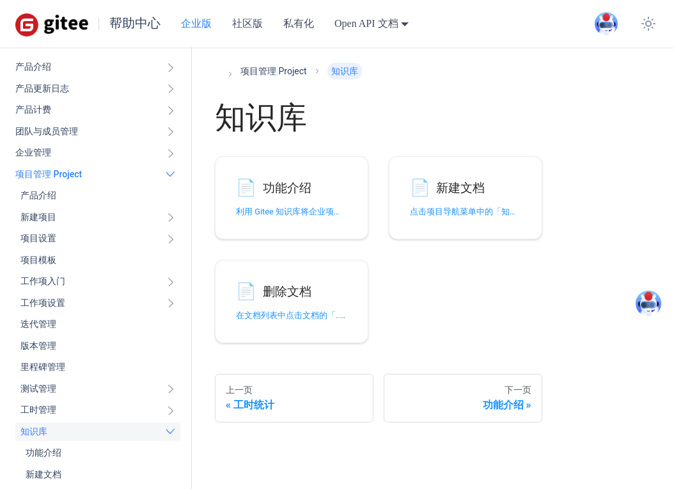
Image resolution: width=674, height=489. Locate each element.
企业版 (196, 23)
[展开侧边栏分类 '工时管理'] (170, 410)
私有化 (298, 23)
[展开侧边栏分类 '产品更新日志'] (170, 89)
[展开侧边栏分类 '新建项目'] (170, 217)
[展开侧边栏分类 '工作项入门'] (170, 281)
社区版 (247, 23)
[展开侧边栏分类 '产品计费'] (170, 110)
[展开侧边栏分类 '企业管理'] (170, 153)
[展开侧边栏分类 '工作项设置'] (170, 303)
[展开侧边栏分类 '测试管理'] (170, 389)
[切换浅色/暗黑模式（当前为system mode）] (648, 23)
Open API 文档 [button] (366, 23)
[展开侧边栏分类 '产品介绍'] (170, 67)
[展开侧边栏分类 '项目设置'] (170, 238)
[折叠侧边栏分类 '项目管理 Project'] (170, 174)
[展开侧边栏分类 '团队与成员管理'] (170, 131)
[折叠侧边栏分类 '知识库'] (170, 432)
